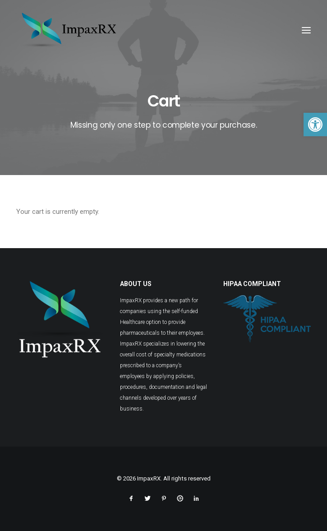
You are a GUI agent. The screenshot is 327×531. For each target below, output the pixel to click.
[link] (315, 124)
